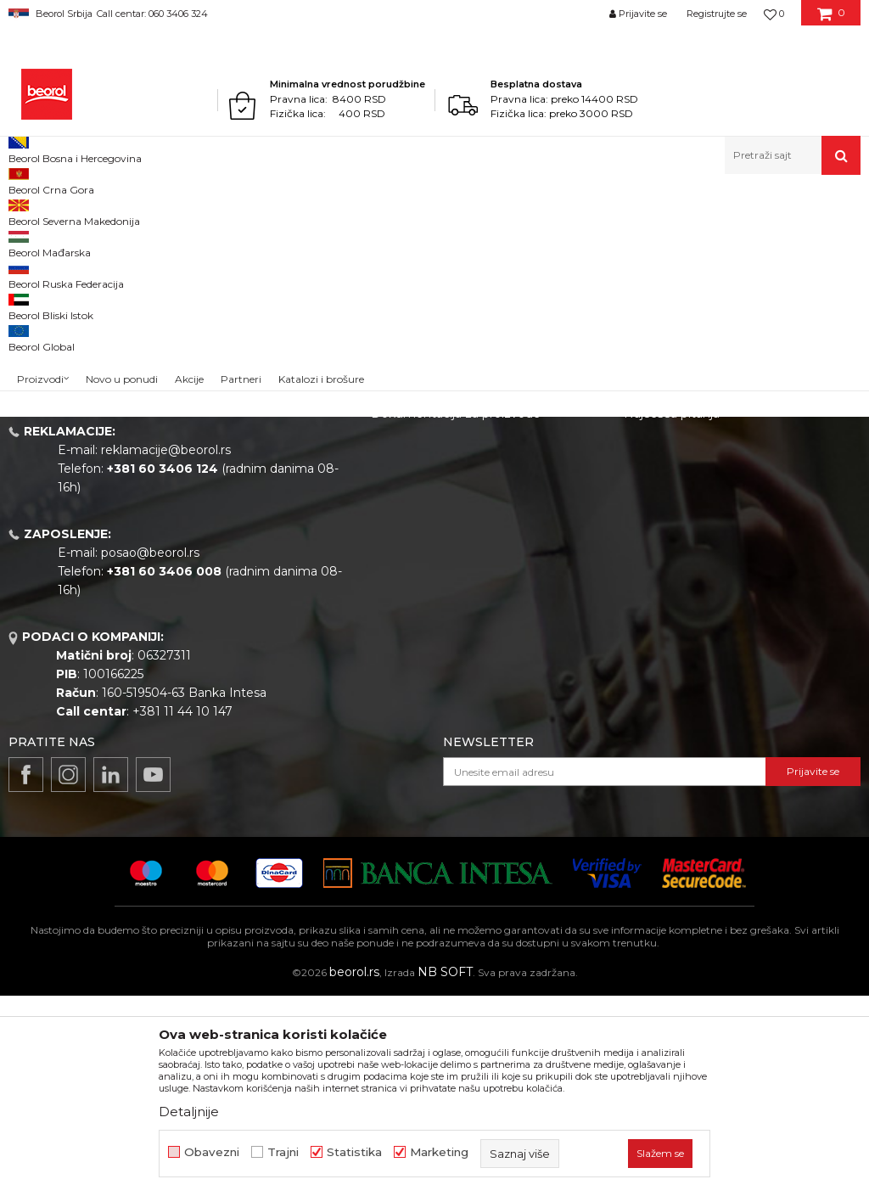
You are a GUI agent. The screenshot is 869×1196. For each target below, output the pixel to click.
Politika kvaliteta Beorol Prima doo (473, 495)
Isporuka (649, 566)
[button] (793, 155)
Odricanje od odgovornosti (702, 495)
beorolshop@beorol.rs (165, 547)
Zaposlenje (403, 542)
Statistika (354, 1152)
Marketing (439, 1152)
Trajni (283, 1152)
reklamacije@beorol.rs (166, 650)
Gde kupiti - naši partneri (442, 566)
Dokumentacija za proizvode (456, 613)
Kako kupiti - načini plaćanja (704, 542)
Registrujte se (717, 14)
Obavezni (211, 1152)
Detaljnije (189, 1111)
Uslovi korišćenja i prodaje (699, 471)
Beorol (24, 211)
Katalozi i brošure (421, 590)
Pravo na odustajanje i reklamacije (723, 590)
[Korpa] (831, 19)
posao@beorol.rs (150, 753)
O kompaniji (406, 471)
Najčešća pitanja (672, 613)
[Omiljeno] (774, 14)
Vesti (385, 518)
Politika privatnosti (678, 518)
